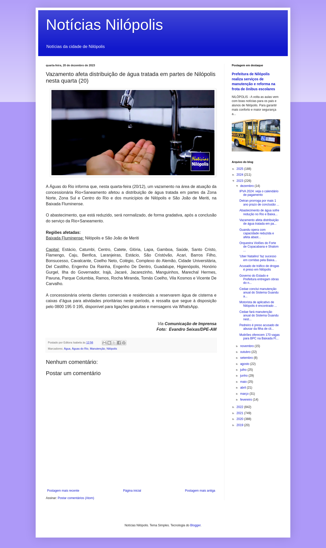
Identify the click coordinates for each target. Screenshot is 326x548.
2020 (240, 419)
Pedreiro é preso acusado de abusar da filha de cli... (259, 326)
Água (67, 348)
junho (244, 375)
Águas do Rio (80, 348)
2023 (240, 181)
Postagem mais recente (63, 490)
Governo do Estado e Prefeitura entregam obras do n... (259, 279)
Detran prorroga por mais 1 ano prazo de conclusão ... (259, 202)
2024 (240, 174)
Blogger (195, 525)
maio (244, 382)
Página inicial (132, 490)
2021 (240, 413)
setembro (247, 358)
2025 (240, 169)
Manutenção (97, 348)
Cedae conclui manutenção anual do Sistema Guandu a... (259, 292)
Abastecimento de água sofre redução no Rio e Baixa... (259, 212)
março (245, 394)
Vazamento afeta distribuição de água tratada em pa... (259, 221)
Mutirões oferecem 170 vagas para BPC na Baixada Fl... (259, 336)
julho (244, 370)
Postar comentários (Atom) (76, 498)
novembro (247, 346)
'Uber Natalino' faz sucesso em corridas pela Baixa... (258, 258)
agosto (245, 364)
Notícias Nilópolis (104, 24)
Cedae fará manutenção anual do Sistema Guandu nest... (259, 315)
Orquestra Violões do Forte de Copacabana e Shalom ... (259, 246)
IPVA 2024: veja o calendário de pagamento (258, 193)
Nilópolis (112, 348)
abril (243, 387)
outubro (245, 352)
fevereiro (246, 399)
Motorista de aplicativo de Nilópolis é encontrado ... (258, 304)
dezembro (247, 186)
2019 (240, 425)
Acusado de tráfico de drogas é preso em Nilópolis (259, 267)
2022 (240, 407)
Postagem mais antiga (200, 490)
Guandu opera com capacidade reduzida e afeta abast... (256, 233)
